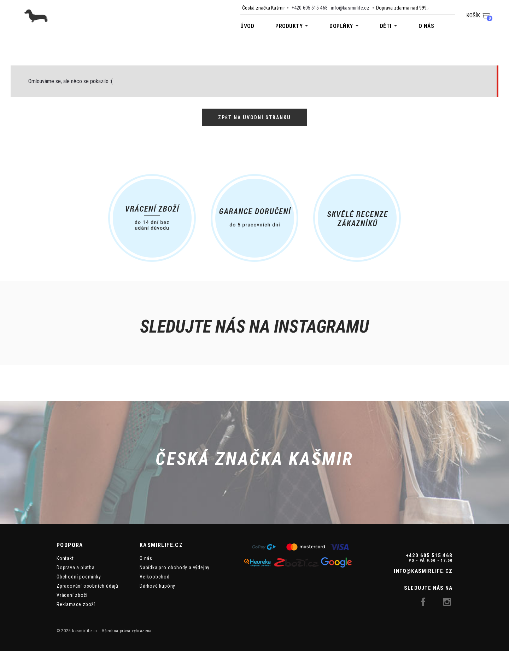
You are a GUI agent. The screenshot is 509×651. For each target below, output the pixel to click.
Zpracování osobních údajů (87, 586)
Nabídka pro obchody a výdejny (175, 567)
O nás (426, 26)
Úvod (247, 26)
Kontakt (65, 558)
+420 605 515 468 (310, 8)
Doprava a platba (76, 567)
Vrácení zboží (72, 595)
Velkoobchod (155, 577)
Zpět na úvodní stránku (254, 117)
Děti (386, 26)
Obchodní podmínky (79, 577)
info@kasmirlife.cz (350, 8)
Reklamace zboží (76, 604)
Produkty (289, 26)
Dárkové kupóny (157, 586)
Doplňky (341, 26)
